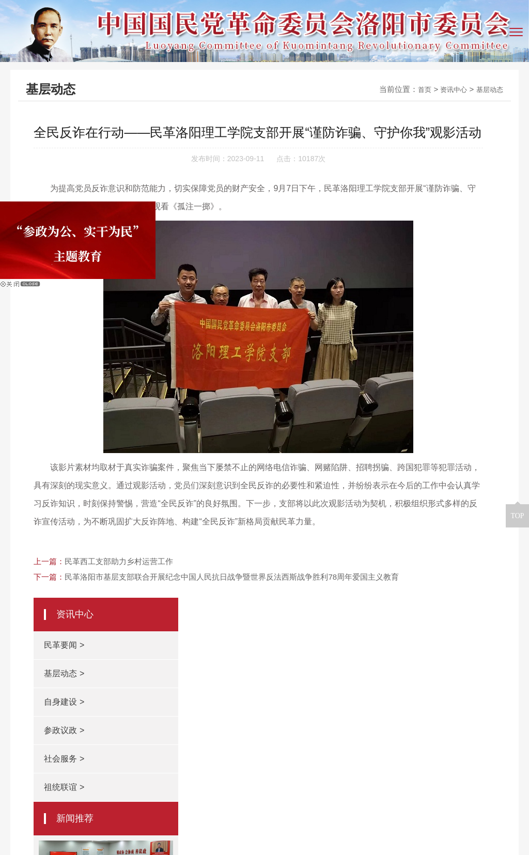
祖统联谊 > (388, 298)
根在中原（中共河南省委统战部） (331, 694)
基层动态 (487, 89)
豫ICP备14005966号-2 (345, 822)
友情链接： (33, 694)
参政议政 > (388, 241)
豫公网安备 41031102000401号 (454, 822)
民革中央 (420, 694)
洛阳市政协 (89, 694)
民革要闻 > (388, 156)
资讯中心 (447, 89)
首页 (415, 89)
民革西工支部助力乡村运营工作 (119, 628)
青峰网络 (277, 840)
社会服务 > (388, 270)
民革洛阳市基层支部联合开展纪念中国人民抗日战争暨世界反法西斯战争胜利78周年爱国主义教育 (232, 643)
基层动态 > (388, 184)
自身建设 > (388, 213)
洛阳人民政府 (147, 694)
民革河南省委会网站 (222, 694)
